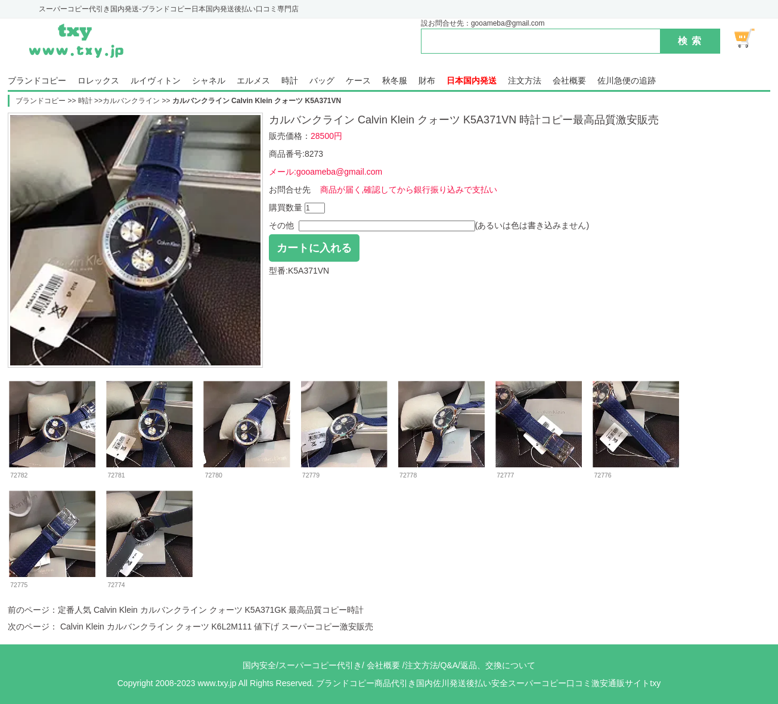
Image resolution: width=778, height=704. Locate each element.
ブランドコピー (37, 80)
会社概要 (569, 80)
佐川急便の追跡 (626, 80)
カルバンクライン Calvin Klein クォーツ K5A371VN (256, 101)
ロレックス (98, 80)
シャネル (208, 80)
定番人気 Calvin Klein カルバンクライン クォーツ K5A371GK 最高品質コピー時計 (211, 610)
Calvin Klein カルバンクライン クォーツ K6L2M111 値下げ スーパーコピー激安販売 (215, 626)
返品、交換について (497, 665)
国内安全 (259, 665)
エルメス (253, 80)
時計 (289, 80)
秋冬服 (394, 80)
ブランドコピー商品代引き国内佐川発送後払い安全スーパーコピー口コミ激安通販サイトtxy (488, 683)
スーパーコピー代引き (320, 665)
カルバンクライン (131, 101)
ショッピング (751, 38)
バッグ (321, 80)
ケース (358, 80)
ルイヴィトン (156, 80)
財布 (427, 80)
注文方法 (524, 80)
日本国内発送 (472, 80)
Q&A (449, 665)
